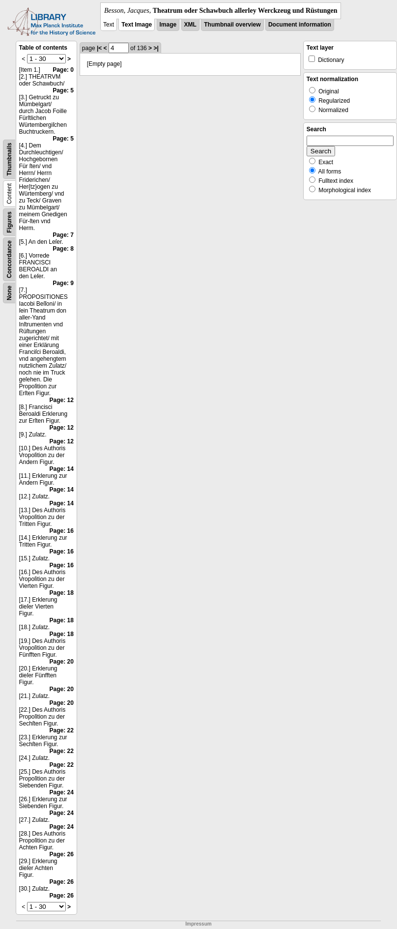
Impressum (198, 924)
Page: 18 (62, 592)
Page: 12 (62, 400)
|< (99, 48)
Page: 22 (62, 730)
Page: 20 (62, 661)
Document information (299, 24)
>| (155, 48)
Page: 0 (63, 69)
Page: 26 (62, 854)
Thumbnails (9, 159)
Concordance (9, 259)
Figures (9, 221)
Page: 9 (63, 283)
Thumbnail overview (232, 24)
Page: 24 (62, 792)
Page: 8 (63, 248)
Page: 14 (62, 468)
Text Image (136, 24)
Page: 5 (63, 90)
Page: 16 (62, 530)
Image (168, 24)
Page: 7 (63, 235)
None (9, 293)
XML (190, 24)
